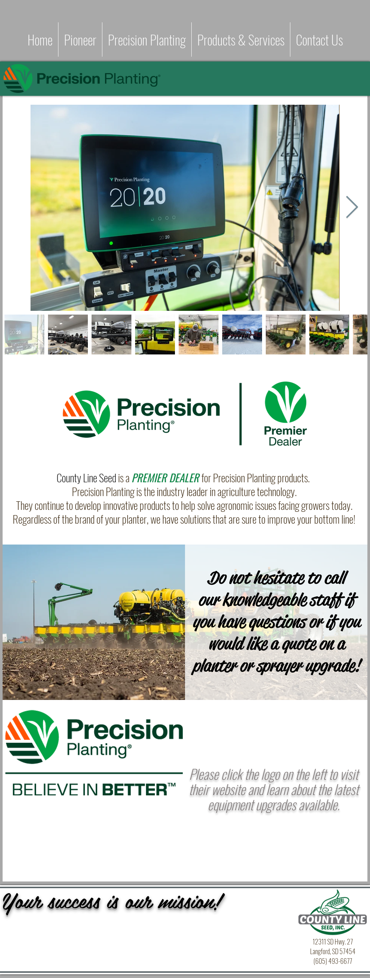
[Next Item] (352, 208)
